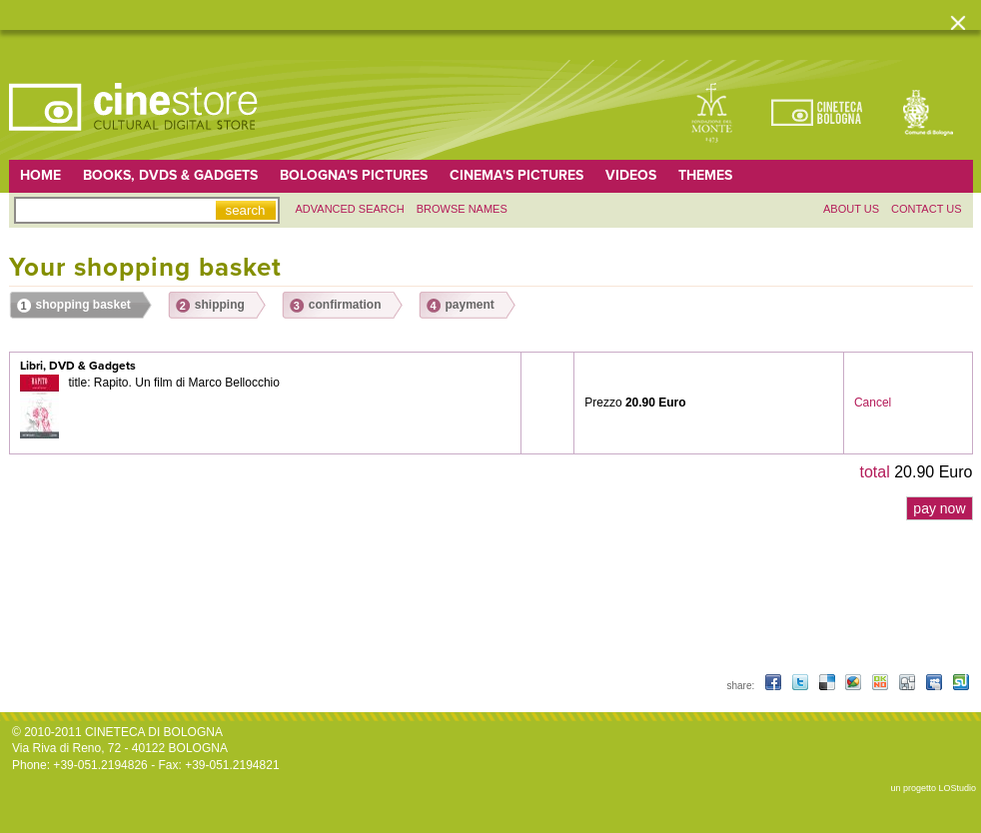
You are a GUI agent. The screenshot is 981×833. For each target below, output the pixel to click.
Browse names (462, 209)
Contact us (926, 209)
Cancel (872, 403)
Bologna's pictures (354, 175)
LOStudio (957, 788)
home (40, 175)
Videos (630, 175)
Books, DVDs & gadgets (170, 175)
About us (851, 209)
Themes (705, 175)
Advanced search (350, 209)
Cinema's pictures (516, 175)
